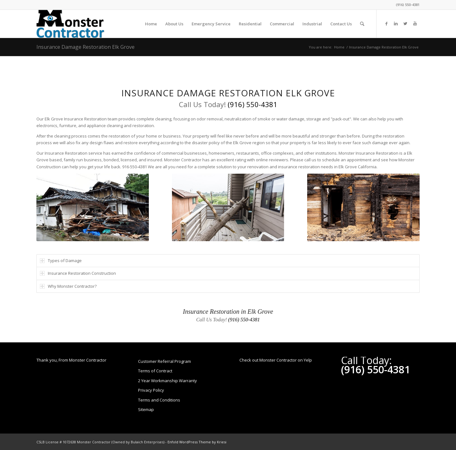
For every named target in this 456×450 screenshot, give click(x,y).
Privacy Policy (151, 390)
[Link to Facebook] (386, 23)
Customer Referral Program (164, 361)
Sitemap (146, 409)
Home (339, 47)
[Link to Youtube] (415, 23)
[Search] (362, 24)
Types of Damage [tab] (61, 260)
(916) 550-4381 (408, 4)
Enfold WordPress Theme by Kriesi (197, 442)
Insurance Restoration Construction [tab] (78, 273)
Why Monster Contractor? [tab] (68, 286)
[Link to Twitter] (405, 23)
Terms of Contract (155, 371)
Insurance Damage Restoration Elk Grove (85, 46)
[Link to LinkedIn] (396, 23)
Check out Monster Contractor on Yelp (275, 360)
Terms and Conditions (159, 400)
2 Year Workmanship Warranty (167, 380)
